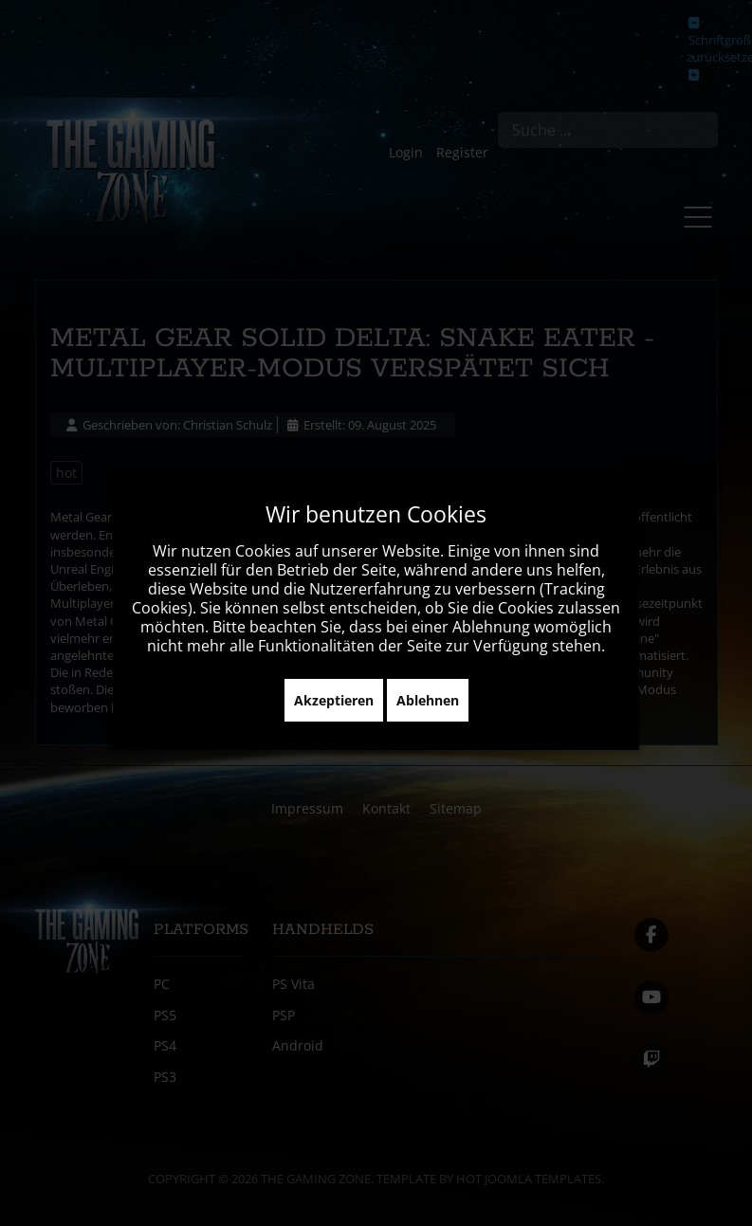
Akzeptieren (334, 700)
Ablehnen (427, 700)
